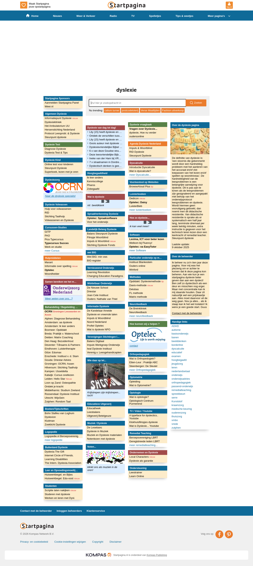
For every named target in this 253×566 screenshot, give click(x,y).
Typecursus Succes (57, 243)
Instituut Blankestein (140, 262)
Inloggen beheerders (69, 510)
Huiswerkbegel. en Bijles (59, 474)
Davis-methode (141, 285)
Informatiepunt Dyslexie (61, 118)
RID (47, 212)
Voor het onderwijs (97, 221)
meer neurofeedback (141, 315)
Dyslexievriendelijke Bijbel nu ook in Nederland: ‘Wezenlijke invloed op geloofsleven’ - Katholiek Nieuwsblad (106, 147)
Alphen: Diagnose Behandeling (62, 318)
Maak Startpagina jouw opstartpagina (35, 5)
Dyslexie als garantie (141, 460)
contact (134, 345)
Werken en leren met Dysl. (60, 497)
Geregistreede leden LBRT (144, 441)
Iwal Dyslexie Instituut (99, 348)
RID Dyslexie (136, 151)
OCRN (62, 313)
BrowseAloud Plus (141, 186)
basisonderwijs (180, 333)
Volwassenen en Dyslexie (59, 220)
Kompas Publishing (157, 555)
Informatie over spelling (61, 266)
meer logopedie (53, 439)
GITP (48, 231)
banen (175, 337)
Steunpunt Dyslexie (56, 168)
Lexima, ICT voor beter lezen (146, 239)
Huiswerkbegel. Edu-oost (62, 478)
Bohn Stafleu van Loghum (59, 413)
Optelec (49, 270)
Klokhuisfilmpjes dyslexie (143, 422)
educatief (177, 352)
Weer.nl (49, 106)
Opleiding (134, 381)
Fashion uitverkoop (173, 110)
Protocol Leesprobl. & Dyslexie (62, 133)
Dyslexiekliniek (53, 122)
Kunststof (177, 401)
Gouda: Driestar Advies (58, 359)
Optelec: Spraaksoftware (102, 218)
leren (174, 367)
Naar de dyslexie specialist (60, 195)
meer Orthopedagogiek (142, 369)
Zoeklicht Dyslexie (55, 424)
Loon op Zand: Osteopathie (60, 382)
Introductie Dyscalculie (142, 167)
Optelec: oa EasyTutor (142, 246)
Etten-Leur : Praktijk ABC (143, 362)
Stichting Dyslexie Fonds (101, 245)
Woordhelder (52, 273)
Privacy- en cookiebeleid (34, 541)
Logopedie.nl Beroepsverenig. (62, 436)
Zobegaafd (93, 188)
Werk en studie (53, 246)
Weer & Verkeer (85, 15)
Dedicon (137, 198)
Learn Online (136, 476)
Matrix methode (138, 296)
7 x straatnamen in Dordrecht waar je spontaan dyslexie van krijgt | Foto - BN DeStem (106, 162)
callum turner (112, 110)
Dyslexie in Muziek (97, 431)
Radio (113, 15)
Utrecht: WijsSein (54, 397)
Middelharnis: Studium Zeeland (62, 390)
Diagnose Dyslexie (55, 148)
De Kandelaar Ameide (99, 310)
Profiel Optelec (95, 325)
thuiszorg (177, 416)
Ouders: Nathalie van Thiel (102, 298)
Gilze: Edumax (53, 352)
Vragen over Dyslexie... (143, 128)
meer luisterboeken (140, 209)
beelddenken (179, 341)
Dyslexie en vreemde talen (102, 314)
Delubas (134, 289)
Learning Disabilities (56, 459)
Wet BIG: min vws (97, 256)
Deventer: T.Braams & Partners (62, 344)
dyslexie (126, 90)
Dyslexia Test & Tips (56, 152)
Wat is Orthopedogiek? (142, 358)
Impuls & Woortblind (140, 148)
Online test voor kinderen (59, 164)
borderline (177, 344)
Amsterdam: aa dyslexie (58, 322)
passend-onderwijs (182, 386)
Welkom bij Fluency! (140, 242)
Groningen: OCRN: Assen (59, 363)
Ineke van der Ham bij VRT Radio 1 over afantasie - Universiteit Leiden (106, 158)
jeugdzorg (177, 363)
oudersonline (136, 136)
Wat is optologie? (139, 396)
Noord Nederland (97, 321)
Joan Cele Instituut (97, 295)
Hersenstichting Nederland (60, 129)
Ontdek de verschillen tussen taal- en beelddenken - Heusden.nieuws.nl (106, 135)
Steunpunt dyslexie (55, 137)
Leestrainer (135, 472)
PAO (47, 235)
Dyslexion (50, 416)
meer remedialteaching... (143, 445)
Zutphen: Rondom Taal (58, 401)
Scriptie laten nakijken (60, 490)
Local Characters (142, 456)
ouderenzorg (179, 412)
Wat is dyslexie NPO (98, 329)
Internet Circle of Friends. (59, 455)
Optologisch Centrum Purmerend (141, 402)
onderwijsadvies (181, 378)
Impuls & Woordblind (99, 318)
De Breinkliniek (137, 308)
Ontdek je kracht (54, 386)
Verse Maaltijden (150, 110)
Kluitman (50, 420)
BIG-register (94, 260)
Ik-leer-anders (95, 177)
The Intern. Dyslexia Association (63, 462)
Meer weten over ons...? (59, 298)
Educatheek (94, 408)
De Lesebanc (94, 427)
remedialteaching (181, 390)
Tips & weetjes (184, 15)
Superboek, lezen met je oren (61, 171)
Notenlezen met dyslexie (101, 438)
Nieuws (57, 15)
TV (133, 15)
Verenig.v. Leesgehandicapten (104, 352)
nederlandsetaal (181, 371)
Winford (133, 269)
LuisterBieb (135, 206)
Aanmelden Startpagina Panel (62, 102)
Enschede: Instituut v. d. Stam (62, 356)
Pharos (91, 185)
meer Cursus (52, 250)
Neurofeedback (138, 312)
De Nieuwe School (97, 287)
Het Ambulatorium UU (57, 125)
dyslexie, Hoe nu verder (142, 132)
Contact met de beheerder (187, 313)
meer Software (137, 250)
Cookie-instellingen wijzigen (70, 541)
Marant (49, 262)
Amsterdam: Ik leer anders (60, 326)
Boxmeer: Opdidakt (56, 329)
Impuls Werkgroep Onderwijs (103, 344)
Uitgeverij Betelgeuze (99, 415)
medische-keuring (182, 408)
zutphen (176, 427)
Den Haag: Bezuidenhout (59, 341)
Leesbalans (93, 412)
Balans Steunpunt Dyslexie (102, 233)
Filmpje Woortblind (97, 237)
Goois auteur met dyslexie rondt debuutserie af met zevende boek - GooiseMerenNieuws (106, 143)
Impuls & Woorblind (101, 241)
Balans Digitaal (95, 341)
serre (174, 397)
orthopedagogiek (181, 382)
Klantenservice (96, 510)
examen (176, 356)
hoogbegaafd (179, 359)
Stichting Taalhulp (55, 216)
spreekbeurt (178, 393)
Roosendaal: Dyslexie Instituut (62, 394)
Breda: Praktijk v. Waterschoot (62, 333)
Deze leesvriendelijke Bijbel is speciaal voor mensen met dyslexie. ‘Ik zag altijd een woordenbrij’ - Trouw (106, 154)
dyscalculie (178, 348)
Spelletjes (155, 15)
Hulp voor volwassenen (58, 208)
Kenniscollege (95, 181)
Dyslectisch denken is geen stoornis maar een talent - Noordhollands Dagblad (106, 165)
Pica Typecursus (54, 239)
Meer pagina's (219, 16)
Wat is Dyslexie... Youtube (144, 425)
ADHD (175, 326)
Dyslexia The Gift (54, 451)
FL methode (136, 293)
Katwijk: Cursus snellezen (59, 375)
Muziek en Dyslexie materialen (104, 435)
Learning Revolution (98, 272)
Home (32, 16)
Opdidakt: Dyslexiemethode (146, 281)
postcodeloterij (130, 110)
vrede (175, 423)
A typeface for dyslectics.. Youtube (143, 417)
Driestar (91, 291)
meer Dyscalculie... (140, 174)
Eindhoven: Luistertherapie (60, 348)
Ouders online (137, 265)
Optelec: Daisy (138, 202)
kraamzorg (178, 405)
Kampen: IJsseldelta (56, 371)
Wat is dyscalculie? (140, 171)
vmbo (175, 420)
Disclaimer (116, 541)
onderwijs (177, 375)
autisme (176, 329)
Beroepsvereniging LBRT (143, 437)
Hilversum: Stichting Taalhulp (61, 367)
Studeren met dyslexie (57, 494)
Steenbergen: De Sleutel (143, 366)
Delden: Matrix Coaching (59, 337)
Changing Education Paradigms (105, 275)
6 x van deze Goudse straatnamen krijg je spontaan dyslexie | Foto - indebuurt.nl (106, 150)
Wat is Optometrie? (140, 385)
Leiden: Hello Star (58, 378)
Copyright (97, 541)
